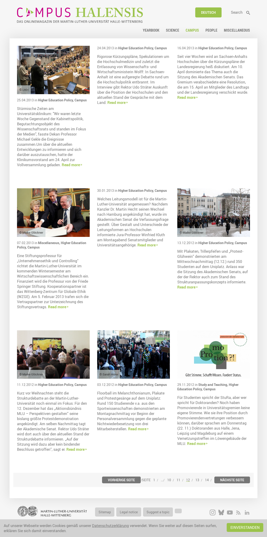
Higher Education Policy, (56, 100)
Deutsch (208, 12)
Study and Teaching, (213, 384)
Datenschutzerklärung (110, 525)
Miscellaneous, (49, 243)
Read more (71, 164)
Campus (81, 100)
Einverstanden (245, 527)
